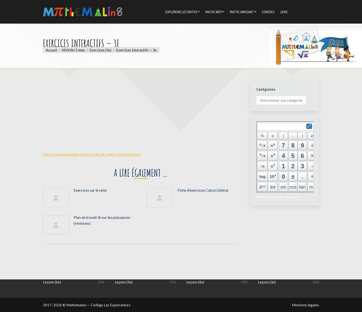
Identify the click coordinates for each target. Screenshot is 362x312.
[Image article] (56, 197)
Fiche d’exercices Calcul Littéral (202, 190)
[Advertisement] (141, 113)
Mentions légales (305, 305)
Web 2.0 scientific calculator (278, 197)
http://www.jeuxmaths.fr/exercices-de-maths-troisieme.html (92, 154)
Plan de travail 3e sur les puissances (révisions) (102, 220)
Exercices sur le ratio (90, 190)
